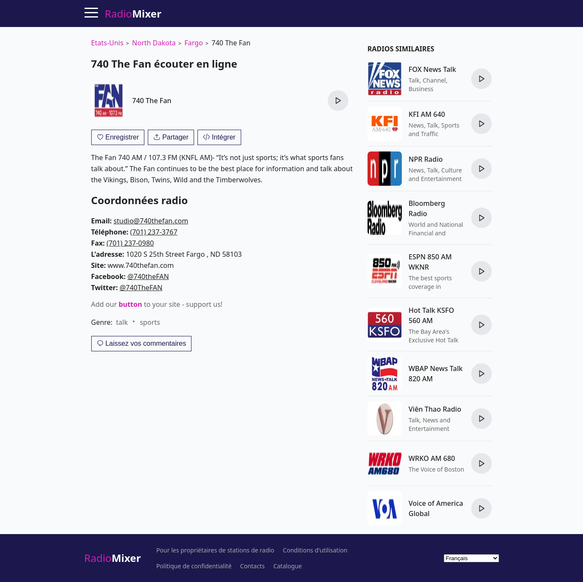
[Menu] (91, 12)
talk (122, 322)
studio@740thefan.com (151, 221)
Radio (112, 558)
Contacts (252, 566)
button (130, 304)
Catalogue (287, 566)
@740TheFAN (141, 287)
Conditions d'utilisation (315, 550)
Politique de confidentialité (194, 566)
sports (150, 322)
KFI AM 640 (427, 114)
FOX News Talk (432, 69)
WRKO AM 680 (432, 458)
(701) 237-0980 (130, 243)
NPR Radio (426, 159)
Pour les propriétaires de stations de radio (215, 550)
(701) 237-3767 (153, 232)
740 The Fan (152, 100)
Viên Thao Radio (435, 409)
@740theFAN (148, 276)
